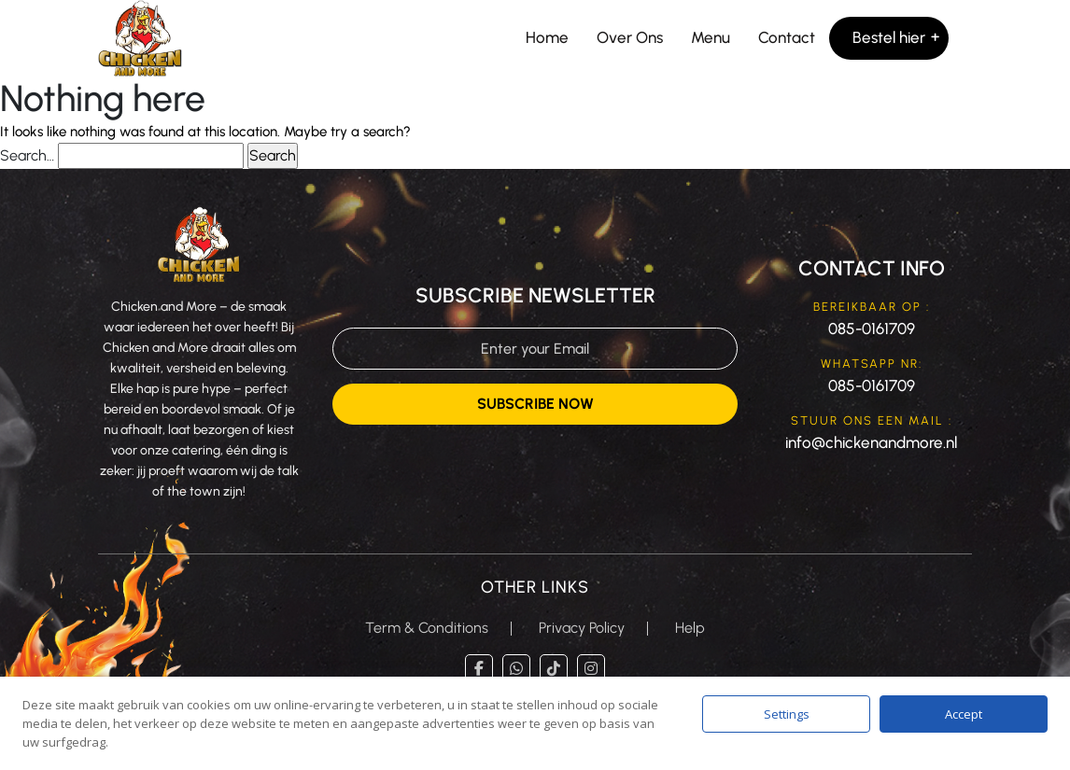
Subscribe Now (535, 404)
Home (547, 37)
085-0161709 (871, 328)
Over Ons (630, 37)
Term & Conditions (426, 628)
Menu (710, 37)
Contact (786, 37)
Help (690, 628)
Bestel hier (888, 37)
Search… (27, 155)
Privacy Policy (582, 628)
